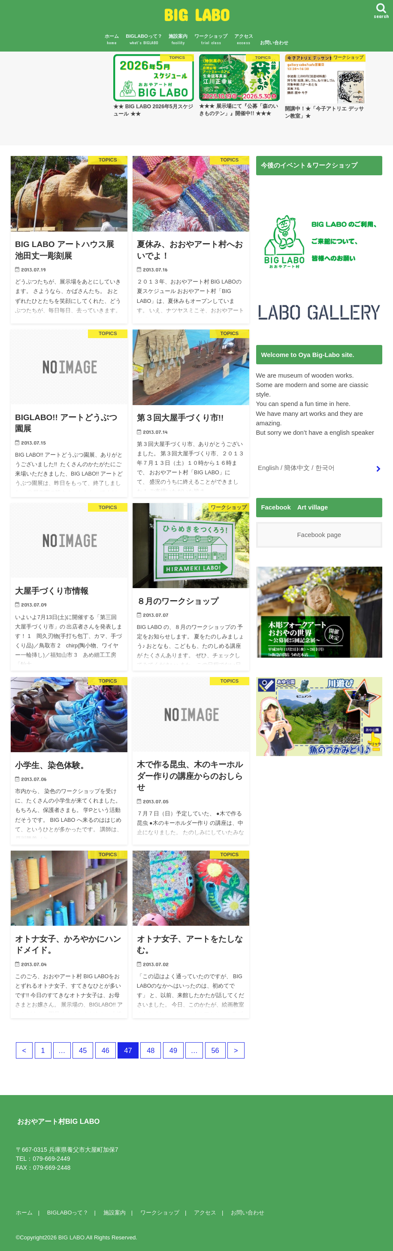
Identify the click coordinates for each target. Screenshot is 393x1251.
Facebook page (319, 534)
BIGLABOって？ (144, 40)
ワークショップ (210, 40)
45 (83, 1050)
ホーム (112, 40)
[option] (153, 85)
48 (150, 1050)
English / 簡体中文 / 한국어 (296, 467)
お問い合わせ (274, 42)
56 (215, 1050)
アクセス (243, 40)
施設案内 (178, 40)
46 (105, 1050)
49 (173, 1050)
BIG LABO (197, 14)
